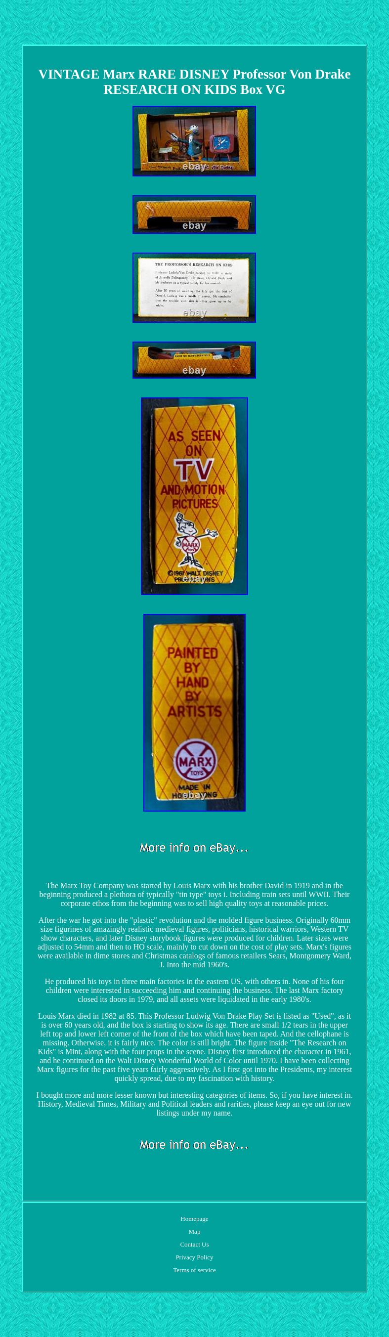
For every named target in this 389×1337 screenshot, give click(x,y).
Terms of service (194, 1270)
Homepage (194, 1218)
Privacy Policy (194, 1257)
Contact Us (194, 1244)
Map (195, 1231)
